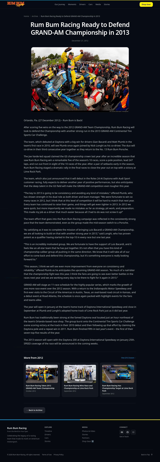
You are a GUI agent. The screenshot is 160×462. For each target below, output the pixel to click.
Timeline (48, 431)
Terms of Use (47, 455)
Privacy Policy (59, 455)
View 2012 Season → (128, 358)
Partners (85, 438)
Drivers (82, 4)
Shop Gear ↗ (88, 441)
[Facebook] (127, 432)
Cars (90, 4)
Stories (107, 4)
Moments (72, 4)
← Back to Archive (34, 410)
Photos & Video (88, 431)
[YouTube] (122, 432)
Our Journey (60, 4)
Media (98, 4)
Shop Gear (146, 4)
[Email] (133, 432)
